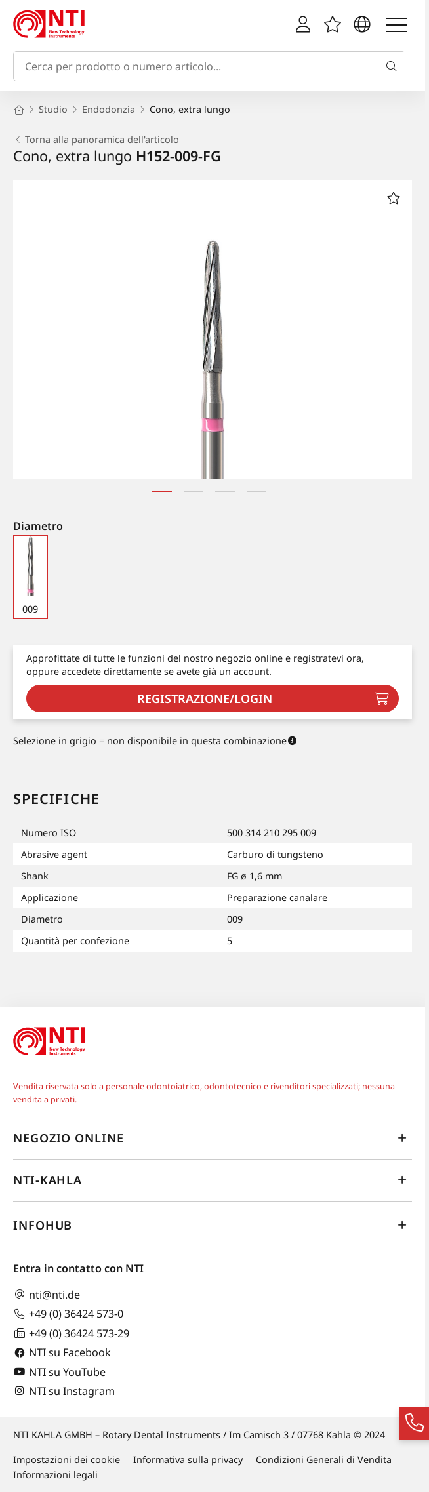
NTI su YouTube (59, 1371)
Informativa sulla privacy (188, 1459)
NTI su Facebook (62, 1352)
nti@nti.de (46, 1294)
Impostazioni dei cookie (66, 1459)
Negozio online (212, 1138)
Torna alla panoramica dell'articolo (96, 139)
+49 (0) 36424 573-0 (68, 1314)
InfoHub (212, 1225)
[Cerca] (394, 66)
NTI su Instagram (64, 1390)
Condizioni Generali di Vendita (324, 1459)
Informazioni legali (55, 1474)
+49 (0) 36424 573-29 (71, 1333)
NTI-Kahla (212, 1180)
